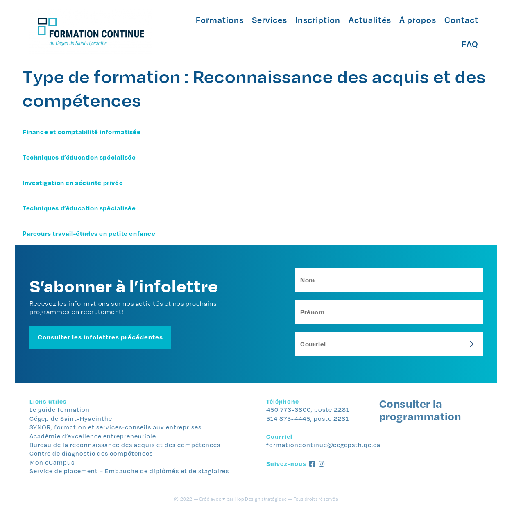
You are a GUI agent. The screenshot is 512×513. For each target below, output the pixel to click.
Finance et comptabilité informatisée (82, 132)
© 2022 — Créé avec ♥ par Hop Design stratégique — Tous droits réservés (256, 499)
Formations (220, 19)
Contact (461, 19)
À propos (417, 19)
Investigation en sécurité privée (73, 183)
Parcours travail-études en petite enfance (89, 233)
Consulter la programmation (420, 409)
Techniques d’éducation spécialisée (79, 157)
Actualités (370, 19)
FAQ (470, 43)
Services (269, 19)
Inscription (317, 19)
